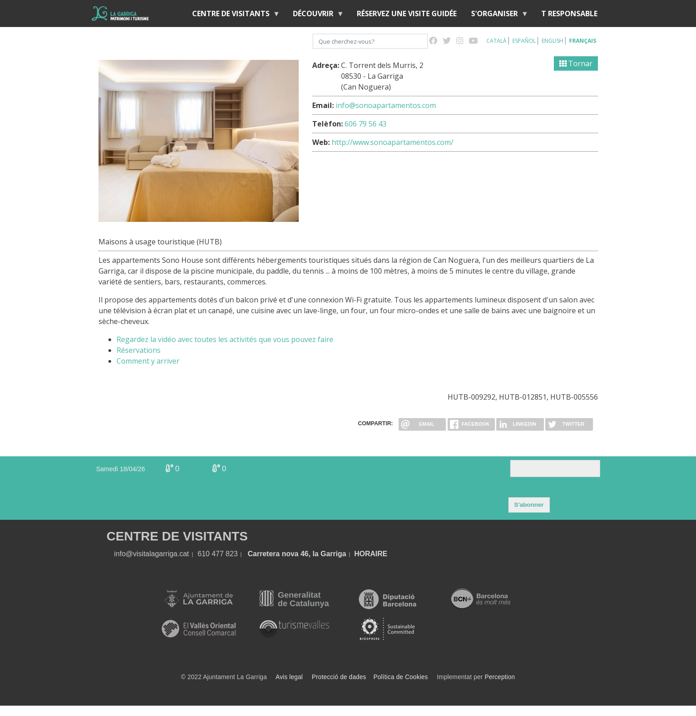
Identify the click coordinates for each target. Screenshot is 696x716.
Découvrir (315, 16)
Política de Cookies (400, 677)
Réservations (139, 350)
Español (524, 41)
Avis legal (289, 677)
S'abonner (529, 504)
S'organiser (496, 16)
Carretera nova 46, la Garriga (297, 554)
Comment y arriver (148, 361)
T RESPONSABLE (569, 13)
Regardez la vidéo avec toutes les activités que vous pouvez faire (225, 339)
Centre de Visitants (232, 16)
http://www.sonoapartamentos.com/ (393, 142)
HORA (364, 554)
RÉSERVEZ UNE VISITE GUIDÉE (407, 13)
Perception (500, 677)
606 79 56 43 (365, 124)
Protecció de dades (339, 677)
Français (582, 41)
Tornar (576, 63)
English (552, 41)
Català (496, 41)
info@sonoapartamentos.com (386, 105)
